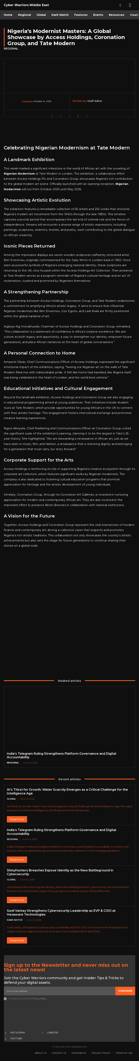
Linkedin (52, 1032)
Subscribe (125, 990)
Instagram (17, 1032)
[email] (59, 991)
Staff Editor (94, 100)
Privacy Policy (39, 998)
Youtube (16, 1038)
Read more (17, 819)
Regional (11, 49)
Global (11, 799)
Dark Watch (14, 920)
